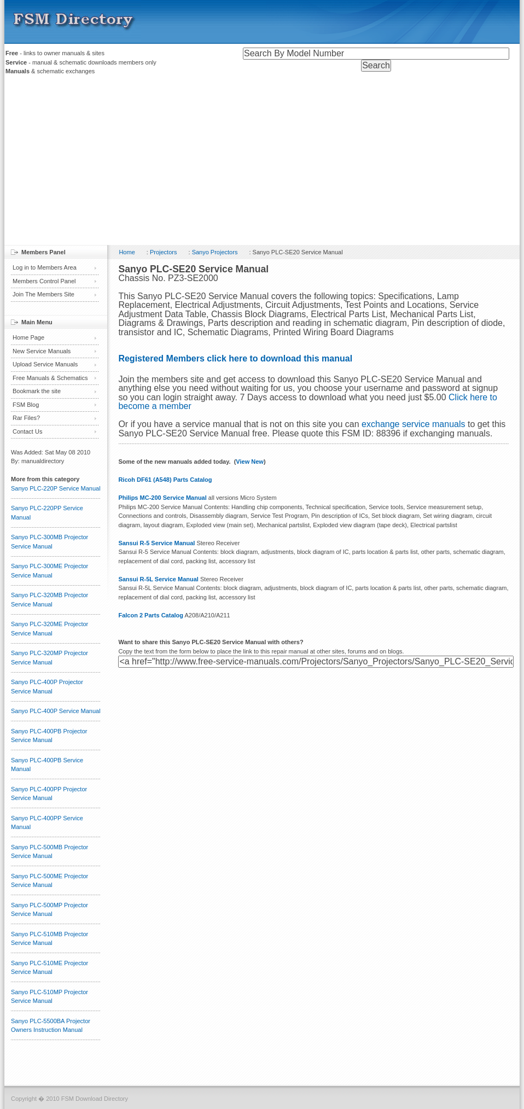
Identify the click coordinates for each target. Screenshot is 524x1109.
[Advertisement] (262, 163)
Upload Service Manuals (45, 364)
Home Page (28, 337)
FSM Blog (26, 404)
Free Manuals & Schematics (50, 378)
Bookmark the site (37, 391)
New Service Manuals (42, 351)
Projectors (163, 252)
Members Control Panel (44, 281)
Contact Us (27, 431)
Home (127, 252)
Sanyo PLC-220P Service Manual (56, 488)
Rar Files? (26, 418)
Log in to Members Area (45, 267)
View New (250, 461)
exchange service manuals (413, 424)
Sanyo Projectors (215, 252)
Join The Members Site (43, 294)
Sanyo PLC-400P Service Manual (56, 711)
